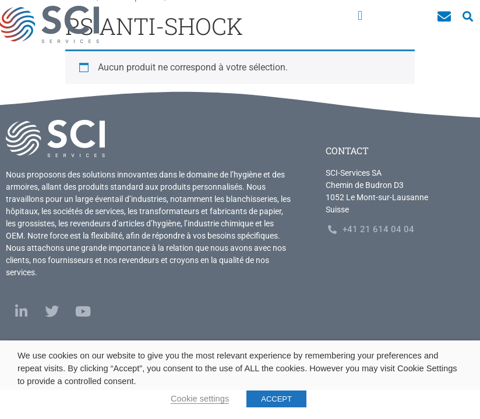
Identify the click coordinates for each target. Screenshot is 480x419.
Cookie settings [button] (200, 398)
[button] (359, 15)
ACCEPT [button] (276, 399)
